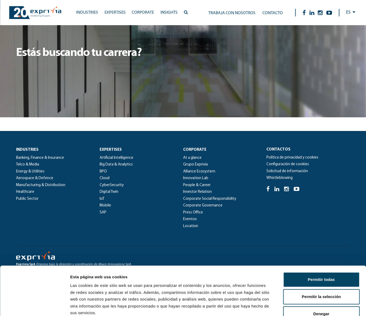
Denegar (321, 268)
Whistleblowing (279, 178)
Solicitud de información (287, 171)
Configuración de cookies (287, 164)
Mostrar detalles (289, 305)
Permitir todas (321, 234)
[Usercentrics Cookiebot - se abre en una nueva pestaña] (34, 306)
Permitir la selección (321, 251)
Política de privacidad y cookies (292, 158)
